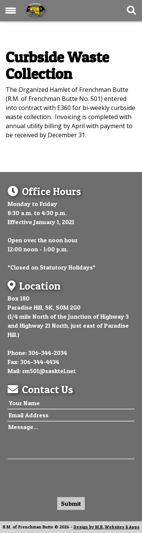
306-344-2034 (47, 352)
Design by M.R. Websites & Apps (106, 527)
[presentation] (65, 476)
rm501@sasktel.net (49, 371)
